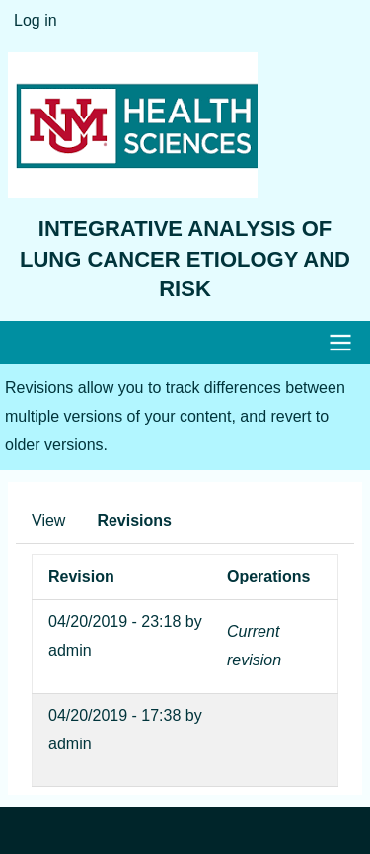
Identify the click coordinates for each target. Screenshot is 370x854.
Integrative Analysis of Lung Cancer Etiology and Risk (185, 259)
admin (70, 650)
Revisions (134, 520)
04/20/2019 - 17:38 (114, 715)
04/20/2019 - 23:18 (114, 621)
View (48, 520)
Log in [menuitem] (35, 20)
